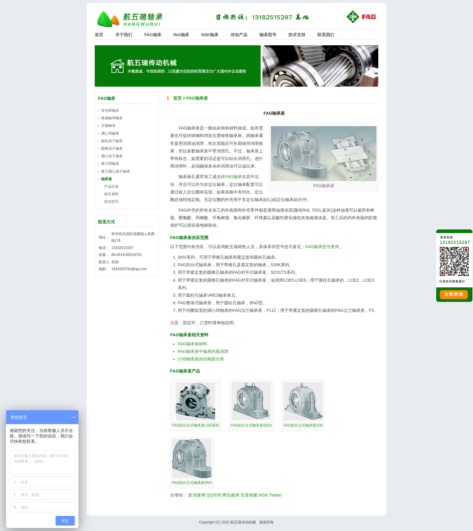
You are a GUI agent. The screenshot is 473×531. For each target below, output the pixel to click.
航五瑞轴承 (134, 19)
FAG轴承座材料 (192, 343)
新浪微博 (196, 495)
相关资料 (111, 194)
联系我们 (325, 34)
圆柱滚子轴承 (112, 141)
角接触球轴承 (112, 118)
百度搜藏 (248, 495)
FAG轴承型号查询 (322, 246)
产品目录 (111, 186)
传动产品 (238, 34)
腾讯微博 (230, 495)
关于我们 (123, 34)
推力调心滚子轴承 (115, 171)
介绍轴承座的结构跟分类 (201, 359)
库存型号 (111, 202)
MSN (263, 495)
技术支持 (296, 34)
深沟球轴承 (110, 110)
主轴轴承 (108, 125)
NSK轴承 (210, 34)
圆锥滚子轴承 (112, 148)
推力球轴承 (110, 164)
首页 (99, 34)
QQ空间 (213, 495)
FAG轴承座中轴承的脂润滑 (203, 351)
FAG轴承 (152, 34)
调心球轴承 (110, 133)
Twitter (275, 495)
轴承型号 (267, 34)
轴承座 (106, 179)
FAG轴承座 (197, 98)
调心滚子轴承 (112, 156)
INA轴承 (181, 34)
